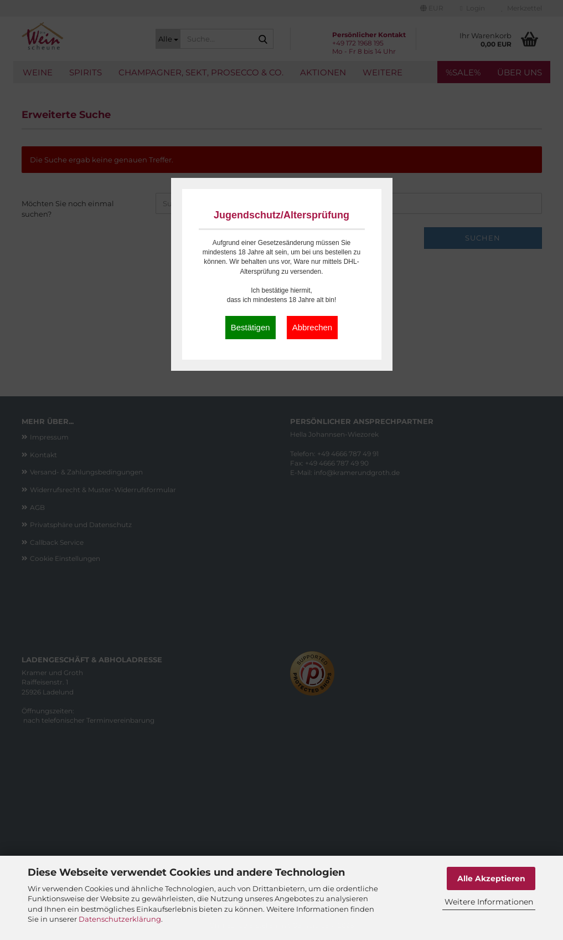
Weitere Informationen (489, 902)
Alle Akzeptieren (491, 878)
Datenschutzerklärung (120, 919)
